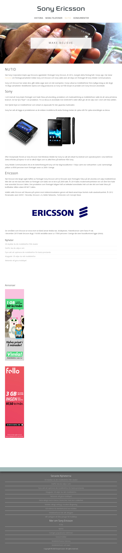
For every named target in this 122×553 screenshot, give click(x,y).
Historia (38, 18)
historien (8, 78)
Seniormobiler (61, 537)
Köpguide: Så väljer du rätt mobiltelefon (20, 256)
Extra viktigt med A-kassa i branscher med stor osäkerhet (61, 500)
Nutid (68, 18)
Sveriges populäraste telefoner (61, 533)
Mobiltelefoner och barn (61, 545)
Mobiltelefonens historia (61, 541)
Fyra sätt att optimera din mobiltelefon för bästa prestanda (28, 252)
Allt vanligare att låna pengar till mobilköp (61, 517)
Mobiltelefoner (53, 18)
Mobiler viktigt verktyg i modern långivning (61, 504)
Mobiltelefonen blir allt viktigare (61, 513)
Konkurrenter (81, 18)
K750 (61, 524)
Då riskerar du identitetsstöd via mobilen (61, 508)
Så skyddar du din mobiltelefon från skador (21, 244)
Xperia (61, 529)
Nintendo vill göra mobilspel (15, 260)
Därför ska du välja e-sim (14, 248)
